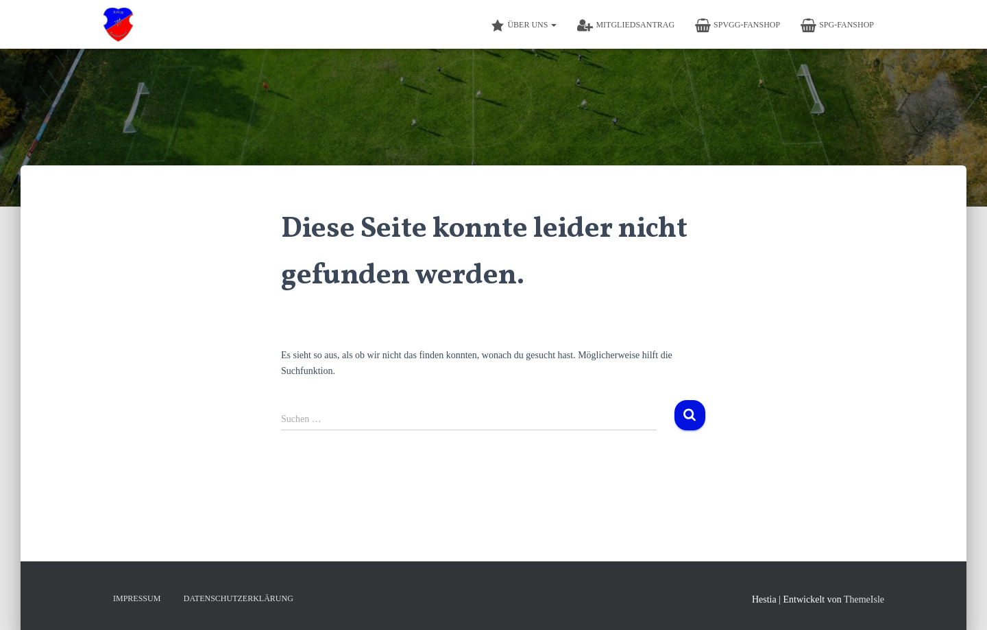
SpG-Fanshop (837, 25)
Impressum (136, 598)
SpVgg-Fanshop (737, 25)
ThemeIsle (864, 599)
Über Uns (524, 25)
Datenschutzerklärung (238, 598)
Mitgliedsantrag (625, 25)
